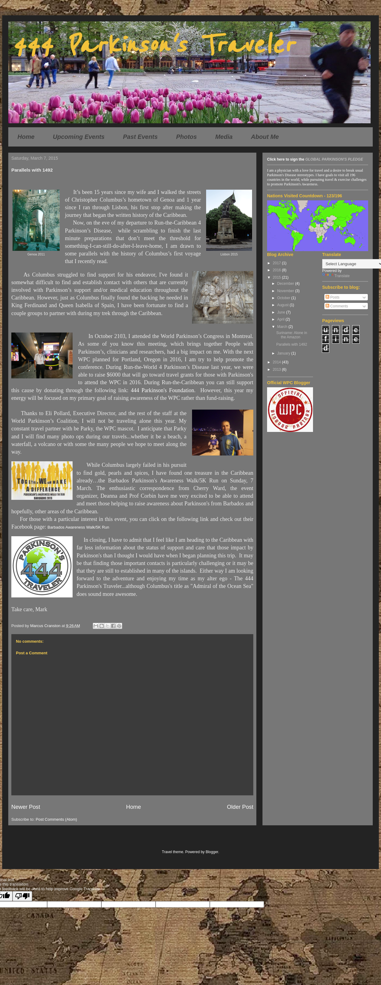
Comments (337, 306)
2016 (277, 270)
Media (224, 136)
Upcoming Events (79, 136)
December (286, 283)
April (281, 319)
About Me (265, 136)
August (283, 305)
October (284, 298)
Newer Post (25, 807)
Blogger (212, 852)
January (284, 353)
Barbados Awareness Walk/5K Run (78, 527)
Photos (186, 136)
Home (26, 136)
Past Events (140, 136)
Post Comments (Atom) (56, 819)
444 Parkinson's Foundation (162, 390)
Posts (332, 297)
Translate (336, 276)
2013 (277, 369)
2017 (277, 263)
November (286, 291)
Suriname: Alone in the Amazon (291, 335)
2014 (277, 362)
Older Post (240, 807)
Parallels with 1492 (291, 344)
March (283, 327)
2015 (277, 277)
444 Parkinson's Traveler (152, 45)
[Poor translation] (22, 896)
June (281, 312)
